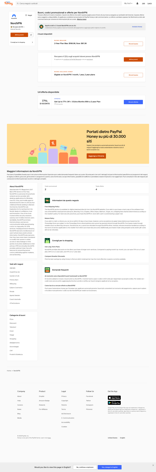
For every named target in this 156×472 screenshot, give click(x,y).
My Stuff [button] (128, 3)
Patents (64, 405)
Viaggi (12, 335)
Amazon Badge (44, 401)
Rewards (42, 405)
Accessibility (65, 422)
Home (9, 371)
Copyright (64, 401)
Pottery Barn (14, 280)
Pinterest (89, 409)
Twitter (88, 401)
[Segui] (28, 15)
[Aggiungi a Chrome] (96, 156)
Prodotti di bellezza (16, 354)
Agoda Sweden (15, 295)
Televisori (13, 327)
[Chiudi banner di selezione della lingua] (153, 465)
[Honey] (8, 3)
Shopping (13, 339)
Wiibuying (13, 284)
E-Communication (67, 418)
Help (19, 401)
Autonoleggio (14, 347)
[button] (116, 438)
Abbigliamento (15, 343)
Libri (11, 351)
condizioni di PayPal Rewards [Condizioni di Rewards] (72, 59)
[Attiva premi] (19, 35)
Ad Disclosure (66, 414)
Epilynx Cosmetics (16, 288)
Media (19, 418)
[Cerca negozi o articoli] (69, 3)
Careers (20, 405)
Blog (18, 414)
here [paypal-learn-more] (49, 438)
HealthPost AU (15, 272)
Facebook (89, 396)
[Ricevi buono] (133, 44)
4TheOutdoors (15, 303)
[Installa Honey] (137, 27)
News (19, 409)
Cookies (64, 427)
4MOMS (12, 268)
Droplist (41, 396)
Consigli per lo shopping (22, 42)
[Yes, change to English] (110, 467)
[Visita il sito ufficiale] (31, 35)
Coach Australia (15, 299)
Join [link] (143, 3)
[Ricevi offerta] (133, 102)
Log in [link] (150, 3)
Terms (63, 409)
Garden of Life (14, 276)
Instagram (89, 405)
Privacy (64, 396)
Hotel (11, 331)
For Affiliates (43, 409)
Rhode (12, 292)
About (19, 396)
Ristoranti (13, 323)
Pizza (11, 319)
